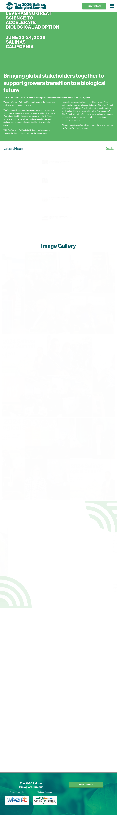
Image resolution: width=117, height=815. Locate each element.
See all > (110, 148)
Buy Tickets (94, 6)
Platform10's (13, 130)
